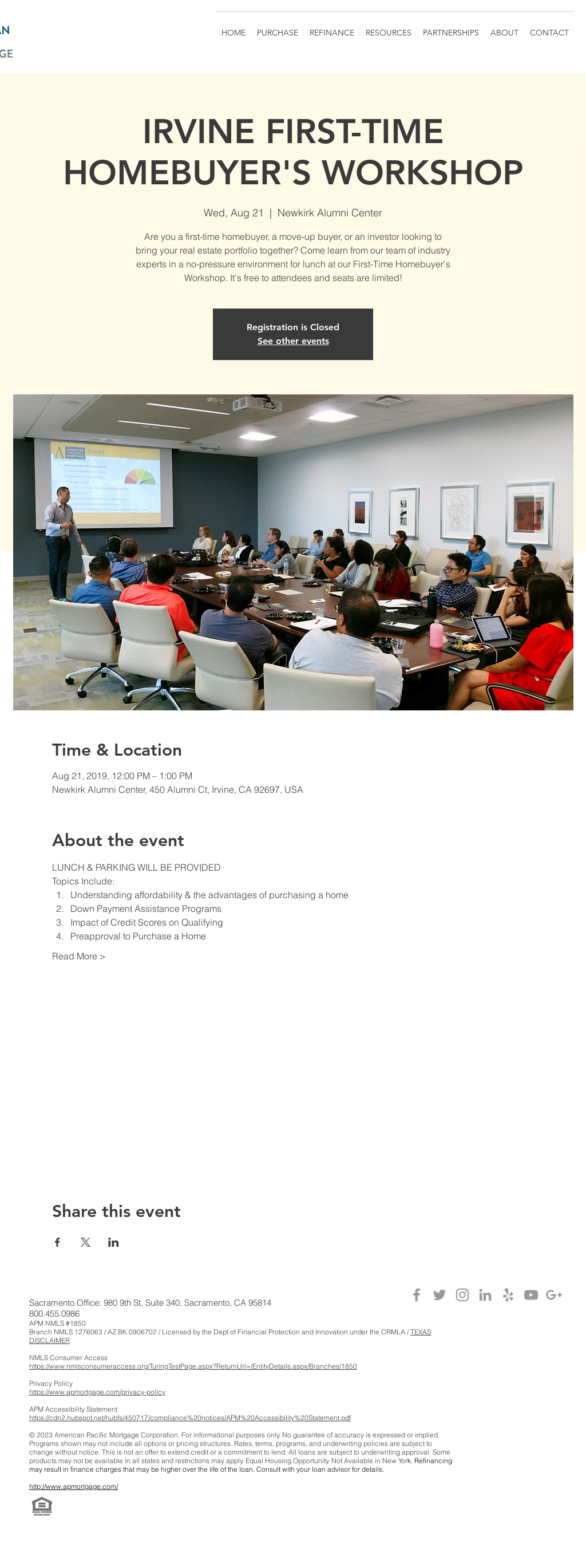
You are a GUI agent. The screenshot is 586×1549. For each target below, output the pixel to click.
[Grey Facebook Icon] (416, 1294)
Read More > (79, 956)
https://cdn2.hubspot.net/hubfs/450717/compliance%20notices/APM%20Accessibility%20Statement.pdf (190, 1417)
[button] (451, 27)
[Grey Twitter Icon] (439, 1294)
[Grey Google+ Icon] (554, 1294)
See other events (293, 340)
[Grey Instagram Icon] (462, 1294)
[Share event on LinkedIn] (113, 1242)
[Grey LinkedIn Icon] (485, 1294)
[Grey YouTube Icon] (531, 1294)
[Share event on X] (85, 1242)
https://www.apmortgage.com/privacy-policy (97, 1392)
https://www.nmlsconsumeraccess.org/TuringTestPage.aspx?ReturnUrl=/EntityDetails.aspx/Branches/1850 (193, 1366)
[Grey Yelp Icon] (508, 1294)
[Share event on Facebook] (57, 1242)
